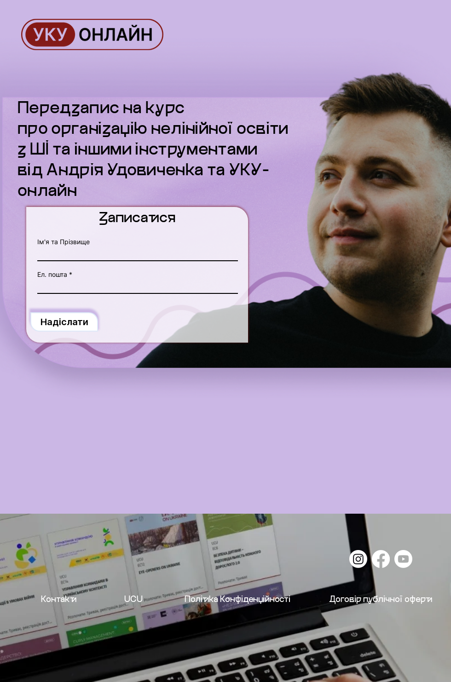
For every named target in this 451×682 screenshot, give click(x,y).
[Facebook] (381, 559)
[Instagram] (358, 559)
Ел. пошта (52, 274)
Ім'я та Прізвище (63, 242)
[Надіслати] (64, 322)
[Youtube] (403, 559)
